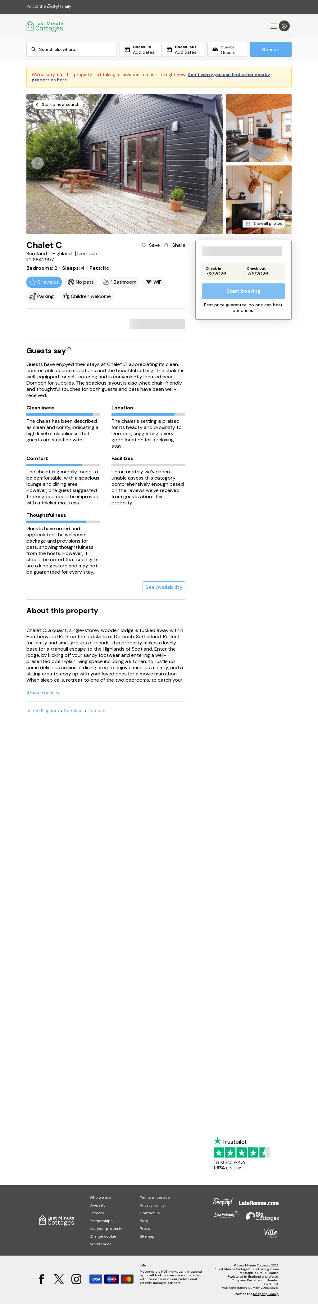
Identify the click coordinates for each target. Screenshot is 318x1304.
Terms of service (155, 1197)
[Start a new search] (58, 104)
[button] (211, 163)
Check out (256, 268)
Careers (96, 1213)
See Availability (164, 587)
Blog (144, 1220)
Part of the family (48, 6)
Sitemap (147, 1236)
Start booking (243, 291)
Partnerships (101, 1220)
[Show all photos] (264, 224)
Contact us (150, 1213)
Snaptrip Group (266, 1294)
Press (145, 1228)
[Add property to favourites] (150, 245)
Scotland (73, 710)
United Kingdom (42, 710)
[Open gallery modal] (124, 164)
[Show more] (43, 692)
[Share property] (174, 245)
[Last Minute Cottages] (45, 26)
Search (270, 49)
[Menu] (280, 26)
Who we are (100, 1197)
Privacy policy (152, 1205)
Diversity (97, 1205)
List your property (105, 1228)
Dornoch (96, 710)
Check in (213, 268)
